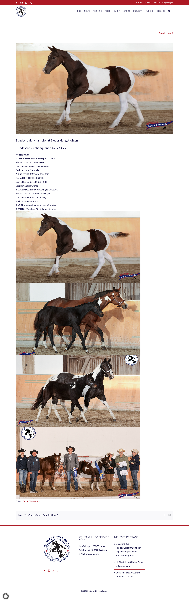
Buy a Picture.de (31, 502)
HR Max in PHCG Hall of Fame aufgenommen (129, 565)
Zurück (162, 34)
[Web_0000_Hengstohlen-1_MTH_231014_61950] (94, 90)
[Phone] (57, 572)
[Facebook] (45, 572)
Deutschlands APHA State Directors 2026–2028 (128, 576)
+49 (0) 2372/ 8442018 (97, 551)
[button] (169, 10)
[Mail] (53, 572)
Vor (169, 34)
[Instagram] (49, 572)
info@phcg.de (167, 2)
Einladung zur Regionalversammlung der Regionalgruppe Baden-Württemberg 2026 (128, 551)
